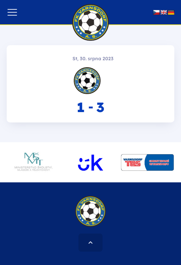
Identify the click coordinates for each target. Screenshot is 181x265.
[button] (12, 12)
